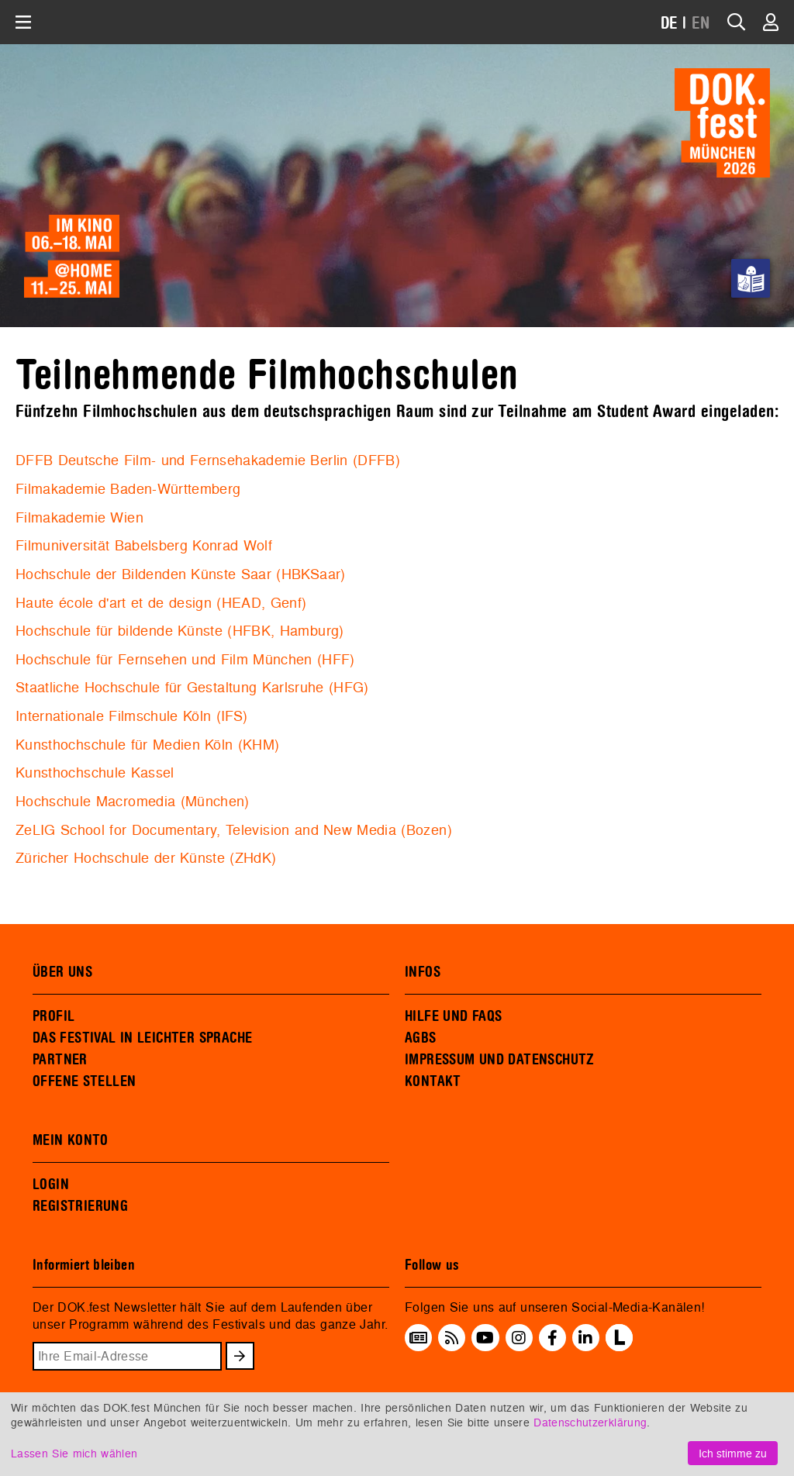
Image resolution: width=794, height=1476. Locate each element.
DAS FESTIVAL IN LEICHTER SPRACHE (142, 1038)
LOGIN (51, 1184)
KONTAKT (433, 1081)
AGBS (421, 1038)
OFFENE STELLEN (84, 1081)
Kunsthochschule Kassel (95, 772)
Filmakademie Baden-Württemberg (128, 488)
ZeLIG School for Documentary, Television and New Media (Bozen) (234, 830)
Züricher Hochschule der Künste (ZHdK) (146, 857)
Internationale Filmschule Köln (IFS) (131, 716)
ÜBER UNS (62, 972)
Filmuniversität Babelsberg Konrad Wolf (144, 545)
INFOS (422, 972)
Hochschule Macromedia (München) (133, 801)
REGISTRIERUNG (80, 1206)
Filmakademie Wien (79, 517)
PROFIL (53, 1016)
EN (701, 24)
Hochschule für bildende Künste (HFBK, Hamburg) (180, 630)
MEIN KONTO (71, 1140)
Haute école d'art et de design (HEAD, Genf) (161, 602)
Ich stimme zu (733, 1453)
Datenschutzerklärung (590, 1422)
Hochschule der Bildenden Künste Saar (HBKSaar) (181, 574)
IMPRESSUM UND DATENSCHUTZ (500, 1059)
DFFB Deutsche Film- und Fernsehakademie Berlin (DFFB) (208, 460)
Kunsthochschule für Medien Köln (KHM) (148, 744)
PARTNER (60, 1059)
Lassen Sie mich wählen (74, 1453)
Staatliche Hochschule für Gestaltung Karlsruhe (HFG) (192, 687)
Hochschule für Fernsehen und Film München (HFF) (185, 659)
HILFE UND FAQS (453, 1016)
